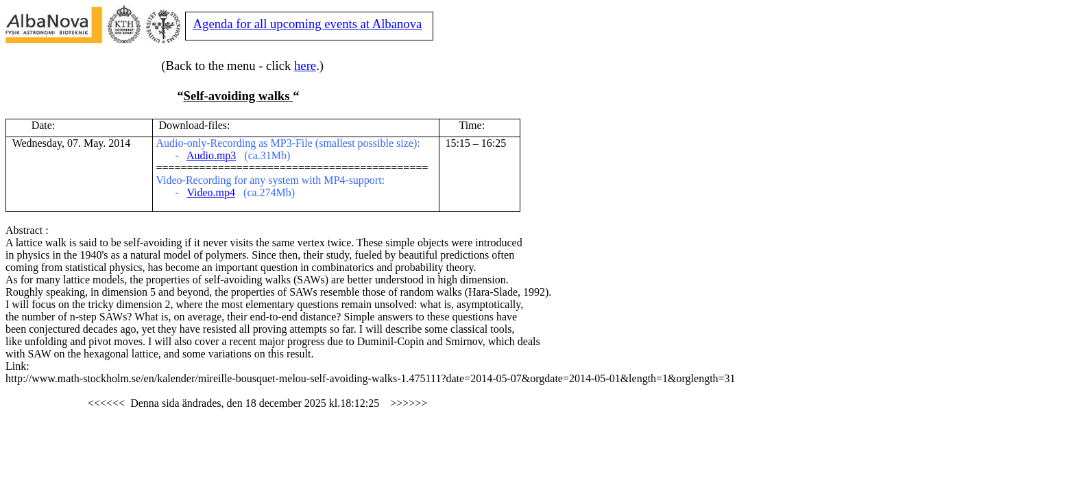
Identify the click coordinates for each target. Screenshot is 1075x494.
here (305, 65)
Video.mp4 (210, 192)
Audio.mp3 (211, 155)
